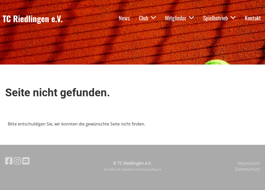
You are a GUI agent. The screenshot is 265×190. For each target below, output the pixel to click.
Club (147, 18)
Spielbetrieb (219, 18)
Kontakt (253, 18)
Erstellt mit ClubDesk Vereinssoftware (132, 169)
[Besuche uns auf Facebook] (8, 160)
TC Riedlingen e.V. (33, 19)
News (124, 18)
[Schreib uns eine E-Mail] (26, 160)
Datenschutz (247, 169)
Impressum (249, 163)
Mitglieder (179, 18)
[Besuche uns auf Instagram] (17, 160)
